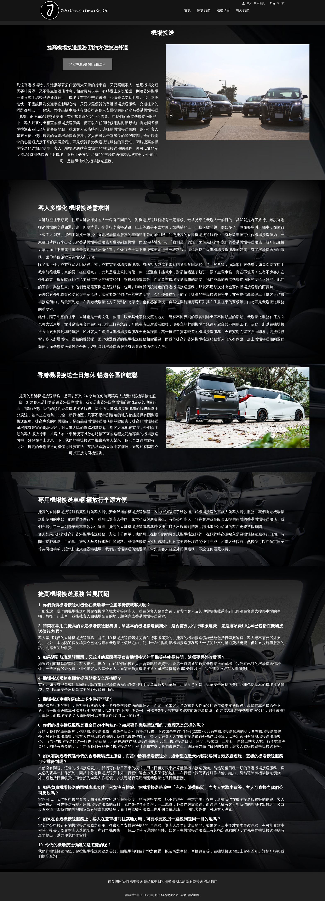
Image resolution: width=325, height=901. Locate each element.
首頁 (111, 881)
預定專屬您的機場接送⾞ (87, 64)
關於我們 (122, 881)
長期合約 (179, 881)
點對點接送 (194, 881)
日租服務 (164, 881)
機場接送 (136, 881)
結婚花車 (150, 881)
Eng (272, 3)
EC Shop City (147, 895)
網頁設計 (130, 895)
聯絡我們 (210, 881)
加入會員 (259, 3)
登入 (249, 3)
